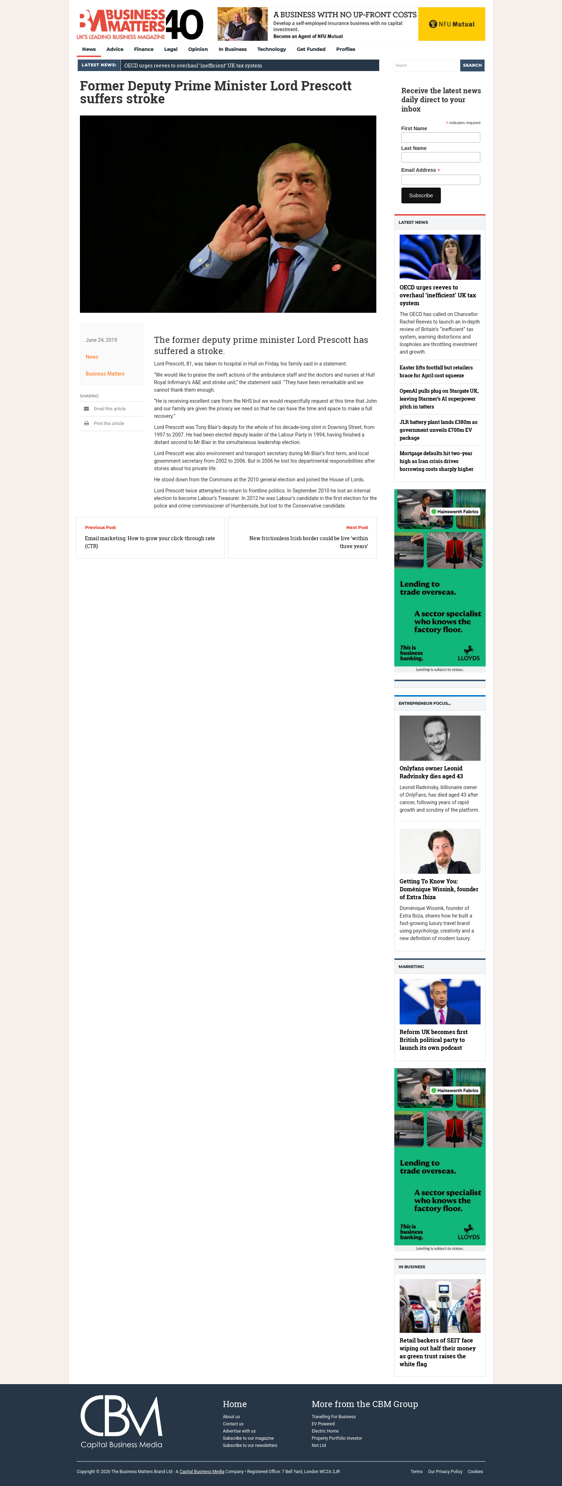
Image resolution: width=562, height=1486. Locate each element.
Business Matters (105, 374)
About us (231, 1416)
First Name (414, 128)
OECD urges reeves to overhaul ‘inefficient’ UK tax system (193, 65)
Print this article (102, 423)
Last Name (414, 148)
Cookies (475, 1471)
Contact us (233, 1423)
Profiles (345, 49)
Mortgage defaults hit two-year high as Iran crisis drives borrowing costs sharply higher (436, 461)
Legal (170, 49)
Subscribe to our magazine (248, 1438)
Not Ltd (319, 1445)
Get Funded (311, 49)
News (89, 49)
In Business (233, 49)
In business (412, 1266)
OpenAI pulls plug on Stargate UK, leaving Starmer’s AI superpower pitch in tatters (439, 398)
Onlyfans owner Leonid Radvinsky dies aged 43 (431, 772)
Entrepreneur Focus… (425, 703)
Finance (143, 49)
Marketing (411, 966)
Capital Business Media (202, 1471)
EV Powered (323, 1423)
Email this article (103, 408)
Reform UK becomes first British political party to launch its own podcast (434, 1040)
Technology (271, 49)
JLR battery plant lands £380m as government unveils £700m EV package (438, 430)
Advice (114, 49)
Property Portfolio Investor (337, 1438)
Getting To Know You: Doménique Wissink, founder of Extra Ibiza (439, 889)
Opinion (198, 49)
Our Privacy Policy (445, 1471)
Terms (416, 1471)
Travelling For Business (334, 1416)
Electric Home (325, 1431)
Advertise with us (239, 1431)
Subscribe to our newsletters (250, 1445)
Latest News (413, 222)
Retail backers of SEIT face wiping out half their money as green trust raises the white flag (438, 1352)
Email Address (420, 170)
